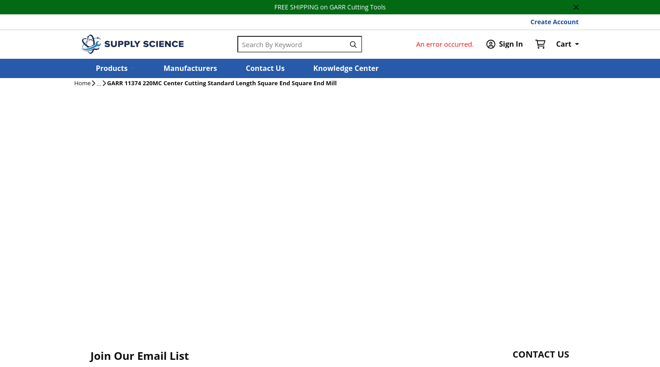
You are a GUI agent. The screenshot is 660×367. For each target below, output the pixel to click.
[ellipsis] (98, 83)
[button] (115, 68)
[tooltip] (98, 83)
